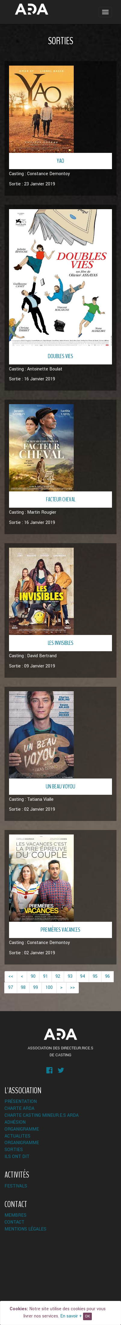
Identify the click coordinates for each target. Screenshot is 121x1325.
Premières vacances (60, 930)
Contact (14, 1222)
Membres (15, 1215)
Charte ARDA (19, 1108)
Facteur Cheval (60, 499)
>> (72, 987)
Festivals (16, 1186)
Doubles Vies (60, 356)
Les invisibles (60, 643)
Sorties (14, 1150)
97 (10, 987)
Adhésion (15, 1122)
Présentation (21, 1101)
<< (10, 976)
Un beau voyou (60, 786)
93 (70, 976)
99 (35, 987)
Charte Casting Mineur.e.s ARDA (42, 1115)
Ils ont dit (17, 1156)
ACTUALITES (17, 1136)
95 (95, 976)
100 (49, 987)
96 (107, 976)
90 (33, 976)
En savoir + (71, 1316)
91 (45, 976)
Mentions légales (25, 1229)
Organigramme (22, 1129)
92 (57, 976)
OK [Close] (87, 1316)
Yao (60, 161)
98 (23, 987)
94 (82, 976)
